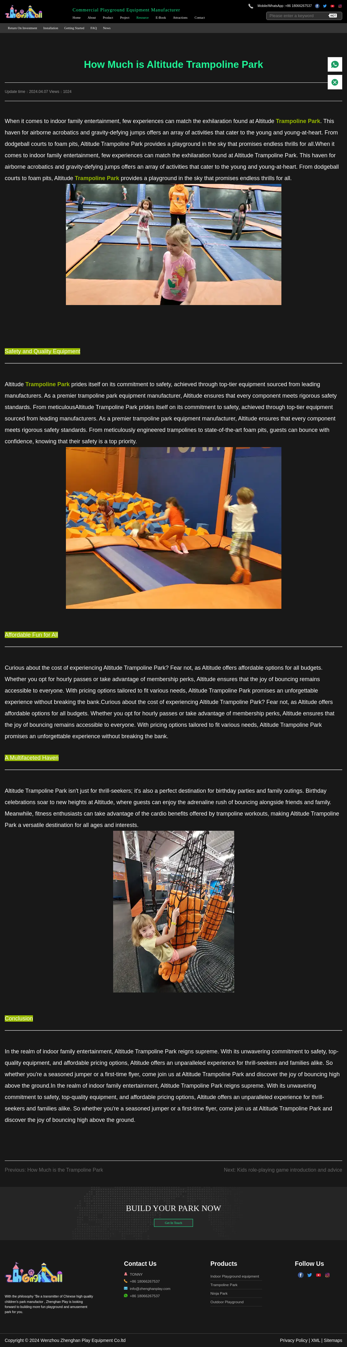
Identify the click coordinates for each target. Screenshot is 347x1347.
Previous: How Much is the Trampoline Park (54, 1170)
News (107, 28)
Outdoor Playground (227, 1302)
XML (315, 1340)
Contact (200, 17)
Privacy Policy (293, 1340)
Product (108, 17)
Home (76, 17)
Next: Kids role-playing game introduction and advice (283, 1170)
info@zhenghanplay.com (150, 1288)
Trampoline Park (223, 1285)
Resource (143, 17)
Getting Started (74, 28)
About (91, 17)
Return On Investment (22, 28)
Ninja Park (219, 1293)
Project (124, 17)
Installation (50, 28)
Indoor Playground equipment (234, 1276)
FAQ (94, 28)
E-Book (161, 17)
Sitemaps (333, 1340)
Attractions (180, 17)
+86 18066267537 (298, 6)
